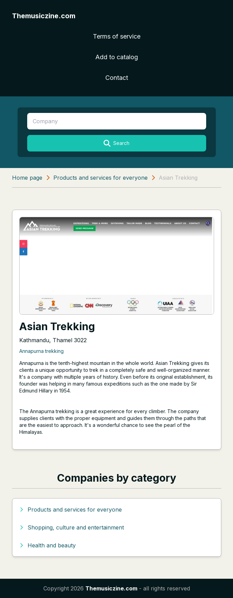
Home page (27, 177)
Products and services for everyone (100, 177)
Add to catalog (116, 57)
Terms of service (116, 36)
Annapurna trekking (41, 351)
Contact (116, 77)
